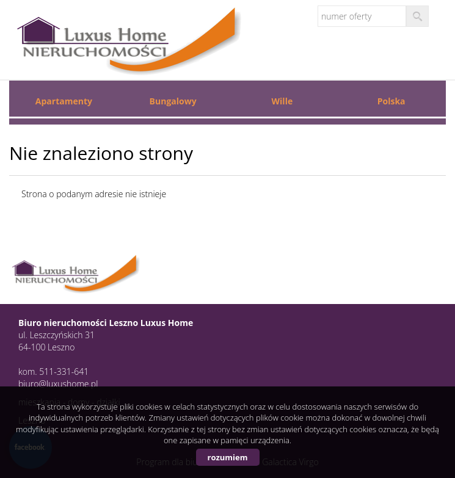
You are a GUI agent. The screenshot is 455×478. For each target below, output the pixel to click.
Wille (282, 101)
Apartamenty (63, 101)
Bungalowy (173, 101)
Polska (391, 101)
